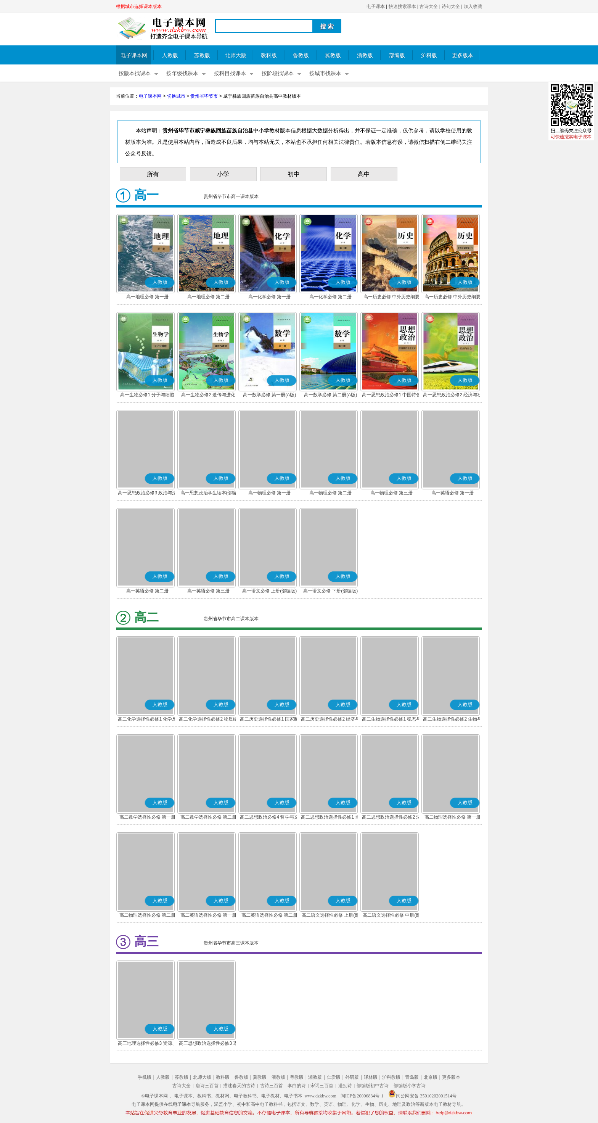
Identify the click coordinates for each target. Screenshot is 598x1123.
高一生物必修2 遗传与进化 (208, 394)
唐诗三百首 (207, 1085)
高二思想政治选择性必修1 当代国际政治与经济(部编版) (330, 817)
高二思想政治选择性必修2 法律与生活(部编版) (391, 817)
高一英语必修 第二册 (147, 591)
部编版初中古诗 (373, 1085)
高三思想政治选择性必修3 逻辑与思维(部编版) (208, 1044)
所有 (153, 174)
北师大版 (235, 55)
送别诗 (345, 1085)
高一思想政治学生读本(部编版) (208, 493)
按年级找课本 (182, 73)
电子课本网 (134, 55)
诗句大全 (451, 6)
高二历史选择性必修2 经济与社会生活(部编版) (330, 719)
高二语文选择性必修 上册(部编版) (330, 915)
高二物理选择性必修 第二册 (147, 915)
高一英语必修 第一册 (452, 493)
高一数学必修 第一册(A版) (269, 394)
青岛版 (412, 1077)
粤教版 (297, 1077)
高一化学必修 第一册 (269, 296)
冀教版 (333, 55)
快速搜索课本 (402, 6)
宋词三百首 (321, 1085)
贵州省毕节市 (204, 96)
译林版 (371, 1077)
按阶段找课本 (278, 73)
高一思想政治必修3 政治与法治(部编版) (147, 493)
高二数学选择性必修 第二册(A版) (208, 817)
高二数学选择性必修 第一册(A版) (147, 817)
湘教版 (315, 1077)
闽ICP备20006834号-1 (362, 1096)
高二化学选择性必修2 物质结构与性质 (208, 719)
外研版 (352, 1077)
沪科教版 (391, 1077)
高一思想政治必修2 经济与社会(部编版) (452, 395)
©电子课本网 (154, 1096)
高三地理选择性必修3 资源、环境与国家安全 (147, 1044)
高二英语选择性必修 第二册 (269, 915)
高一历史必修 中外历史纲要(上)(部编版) (391, 297)
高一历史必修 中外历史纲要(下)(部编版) (452, 297)
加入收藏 (473, 6)
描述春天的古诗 (239, 1085)
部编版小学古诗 (410, 1085)
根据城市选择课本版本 (139, 6)
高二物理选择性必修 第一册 (452, 817)
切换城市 (176, 96)
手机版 (144, 1077)
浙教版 (365, 55)
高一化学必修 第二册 (330, 296)
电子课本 (376, 6)
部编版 (397, 55)
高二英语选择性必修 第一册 (208, 915)
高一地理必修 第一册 (147, 296)
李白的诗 (297, 1085)
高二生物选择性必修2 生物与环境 (452, 719)
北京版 (430, 1077)
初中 (294, 174)
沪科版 (429, 55)
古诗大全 (429, 6)
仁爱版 (334, 1077)
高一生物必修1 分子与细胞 (147, 394)
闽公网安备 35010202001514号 (422, 1096)
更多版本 (462, 55)
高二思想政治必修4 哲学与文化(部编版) (269, 817)
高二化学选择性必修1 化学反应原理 (147, 719)
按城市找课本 (325, 73)
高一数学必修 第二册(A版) (330, 394)
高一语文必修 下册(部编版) (330, 591)
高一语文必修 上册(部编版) (269, 591)
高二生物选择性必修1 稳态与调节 (391, 719)
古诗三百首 (271, 1085)
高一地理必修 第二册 (208, 296)
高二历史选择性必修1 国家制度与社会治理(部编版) (269, 719)
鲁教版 (301, 55)
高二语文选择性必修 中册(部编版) (391, 915)
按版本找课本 (135, 73)
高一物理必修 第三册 (391, 493)
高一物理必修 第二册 (330, 493)
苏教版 (202, 55)
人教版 (170, 55)
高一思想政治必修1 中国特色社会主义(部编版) (391, 395)
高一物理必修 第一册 (269, 493)
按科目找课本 (230, 73)
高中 (364, 174)
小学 (223, 174)
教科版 (269, 55)
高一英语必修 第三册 (208, 591)
